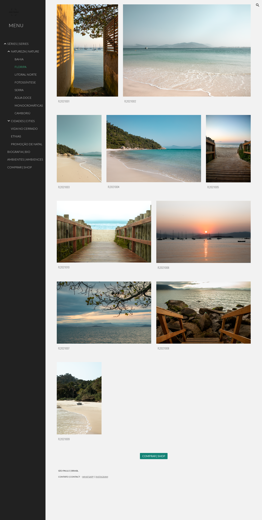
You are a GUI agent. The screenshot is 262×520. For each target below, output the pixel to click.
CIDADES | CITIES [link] (23, 121)
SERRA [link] (19, 90)
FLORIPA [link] (20, 67)
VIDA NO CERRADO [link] (24, 128)
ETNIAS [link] (16, 136)
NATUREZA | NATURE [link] (25, 51)
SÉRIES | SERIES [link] (18, 43)
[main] (87, 101)
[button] (257, 5)
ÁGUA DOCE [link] (23, 97)
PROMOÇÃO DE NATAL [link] (26, 144)
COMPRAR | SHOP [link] (19, 167)
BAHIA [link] (19, 59)
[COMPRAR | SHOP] (154, 456)
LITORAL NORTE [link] (26, 74)
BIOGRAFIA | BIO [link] (18, 151)
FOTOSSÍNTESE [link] (25, 82)
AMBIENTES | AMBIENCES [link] (25, 159)
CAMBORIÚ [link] (22, 113)
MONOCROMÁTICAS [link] (29, 105)
